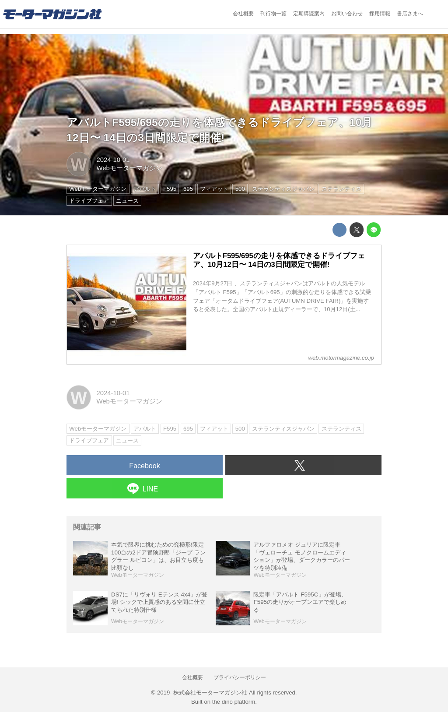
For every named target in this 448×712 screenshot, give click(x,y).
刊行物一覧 (273, 14)
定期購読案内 (309, 14)
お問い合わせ (347, 14)
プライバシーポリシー (240, 677)
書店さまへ (410, 14)
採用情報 (379, 14)
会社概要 (243, 14)
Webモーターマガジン (129, 168)
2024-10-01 (113, 159)
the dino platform (233, 701)
